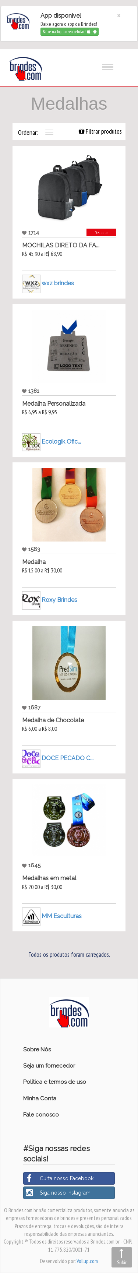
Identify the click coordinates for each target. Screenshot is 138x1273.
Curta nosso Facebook (58, 1178)
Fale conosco (41, 1114)
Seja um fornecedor (49, 1065)
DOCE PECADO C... (67, 757)
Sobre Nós (37, 1049)
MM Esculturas (62, 916)
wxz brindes (58, 282)
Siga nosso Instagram (57, 1193)
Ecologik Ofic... (61, 441)
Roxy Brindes (59, 599)
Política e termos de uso (54, 1082)
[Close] (118, 16)
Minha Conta (39, 1098)
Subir (122, 1262)
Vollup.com (87, 1261)
